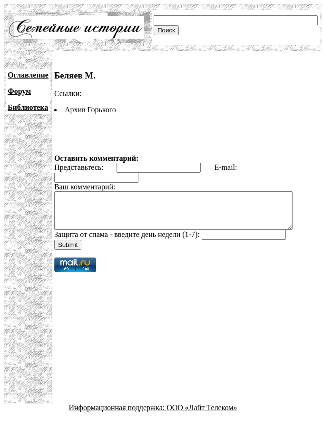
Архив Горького (90, 110)
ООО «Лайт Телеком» (201, 415)
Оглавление (28, 75)
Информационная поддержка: (118, 415)
